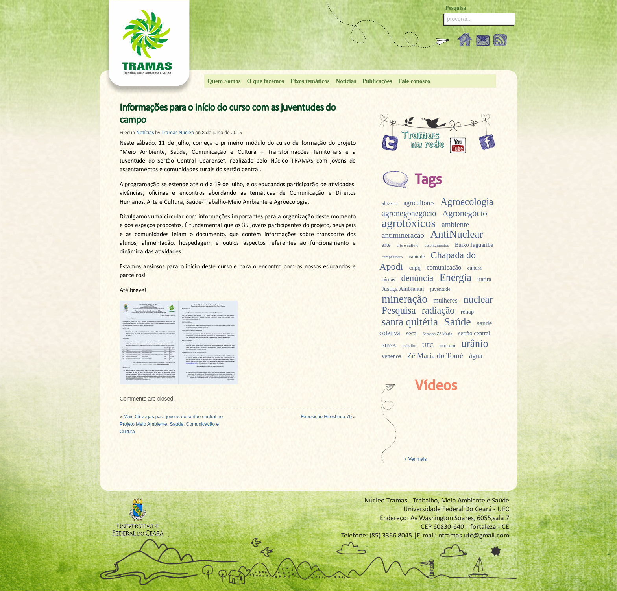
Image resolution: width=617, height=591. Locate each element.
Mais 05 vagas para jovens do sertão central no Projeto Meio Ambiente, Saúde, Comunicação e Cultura (171, 424)
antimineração (403, 235)
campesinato (392, 257)
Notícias (346, 81)
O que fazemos (265, 81)
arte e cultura (408, 245)
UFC (428, 345)
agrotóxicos (409, 223)
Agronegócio (464, 213)
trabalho (409, 346)
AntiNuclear (456, 234)
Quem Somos (224, 81)
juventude (440, 289)
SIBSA (389, 345)
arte (386, 245)
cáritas (388, 279)
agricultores (418, 203)
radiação (438, 310)
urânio (475, 343)
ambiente (455, 224)
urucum (447, 345)
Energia (455, 277)
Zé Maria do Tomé (435, 355)
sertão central (474, 333)
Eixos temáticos (310, 81)
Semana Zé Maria (437, 334)
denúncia (417, 278)
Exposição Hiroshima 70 (326, 416)
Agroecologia (466, 201)
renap (467, 311)
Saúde (457, 322)
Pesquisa (399, 310)
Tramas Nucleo (177, 133)
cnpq (415, 267)
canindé (417, 256)
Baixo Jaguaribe (474, 245)
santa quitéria (410, 322)
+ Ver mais (415, 459)
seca (411, 333)
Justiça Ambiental (403, 289)
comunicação (444, 267)
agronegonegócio (409, 213)
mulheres (446, 300)
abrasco (389, 203)
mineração (404, 299)
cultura (474, 268)
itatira (484, 279)
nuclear (478, 299)
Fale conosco (414, 81)
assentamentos (437, 245)
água (475, 356)
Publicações (377, 81)
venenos (391, 356)
